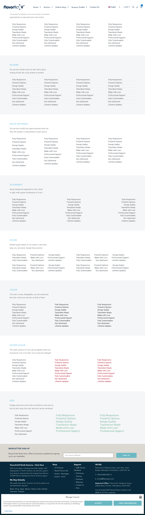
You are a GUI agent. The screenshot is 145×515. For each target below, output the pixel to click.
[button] (140, 497)
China (17, 489)
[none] (114, 7)
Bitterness (79, 482)
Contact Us (94, 7)
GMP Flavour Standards (79, 468)
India (38, 489)
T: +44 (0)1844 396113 (103, 474)
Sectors (48, 7)
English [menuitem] (113, 7)
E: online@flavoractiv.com (104, 479)
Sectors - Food (60, 476)
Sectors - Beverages (62, 473)
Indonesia (13, 491)
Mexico (28, 489)
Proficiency (80, 473)
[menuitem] (114, 7)
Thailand (21, 491)
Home (37, 7)
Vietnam (44, 489)
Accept (98, 503)
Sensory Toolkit (79, 7)
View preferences (128, 503)
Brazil (12, 489)
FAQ (77, 488)
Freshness (79, 479)
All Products (59, 467)
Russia (33, 489)
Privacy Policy (8, 511)
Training (79, 476)
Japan (22, 489)
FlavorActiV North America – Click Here (27, 465)
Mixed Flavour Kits (61, 470)
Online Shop (62, 7)
